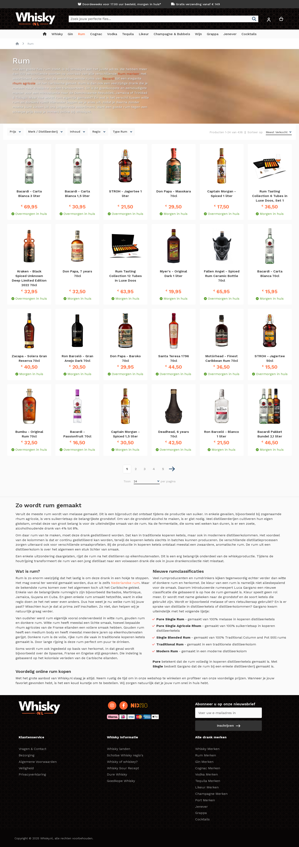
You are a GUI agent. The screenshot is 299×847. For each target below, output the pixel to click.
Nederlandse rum (125, 583)
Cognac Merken (207, 768)
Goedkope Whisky (121, 781)
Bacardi (108, 78)
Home (17, 44)
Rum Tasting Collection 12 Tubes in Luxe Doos (125, 275)
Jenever (201, 807)
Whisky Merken (207, 749)
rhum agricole (23, 83)
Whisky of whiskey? (122, 762)
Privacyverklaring (32, 774)
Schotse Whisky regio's (125, 755)
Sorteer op (255, 132)
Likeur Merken (207, 787)
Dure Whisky (117, 774)
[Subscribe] (228, 725)
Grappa (201, 813)
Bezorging (26, 755)
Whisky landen (118, 749)
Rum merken (128, 74)
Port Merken (205, 800)
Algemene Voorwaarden (38, 762)
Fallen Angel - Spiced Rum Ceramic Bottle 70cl (221, 275)
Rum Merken (205, 755)
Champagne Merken (211, 794)
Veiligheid (26, 768)
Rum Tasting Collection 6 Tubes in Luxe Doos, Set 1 (269, 195)
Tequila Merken (207, 781)
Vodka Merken (206, 774)
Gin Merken (204, 762)
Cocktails (202, 819)
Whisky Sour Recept (123, 768)
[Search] (254, 19)
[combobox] (163, 19)
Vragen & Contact (32, 749)
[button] (269, 20)
